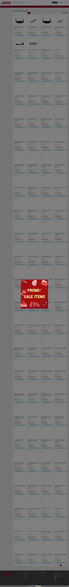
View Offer (34, 307)
